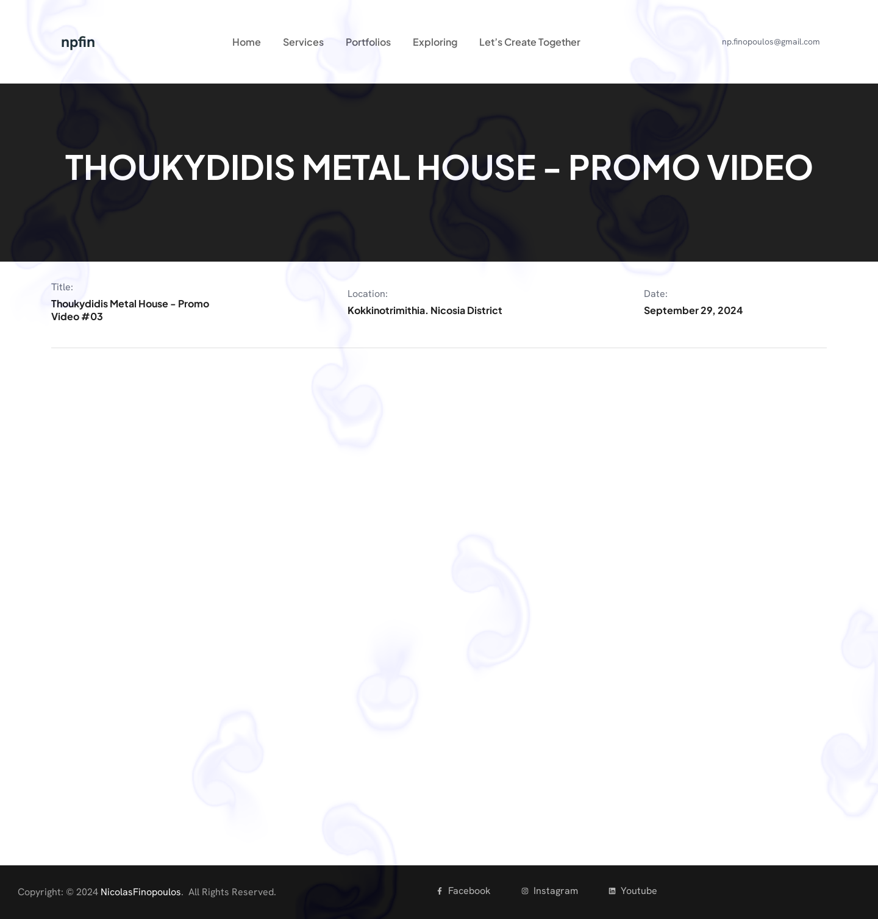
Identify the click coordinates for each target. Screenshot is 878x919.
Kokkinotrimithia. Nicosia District (425, 310)
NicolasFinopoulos (141, 891)
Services (303, 41)
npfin (78, 42)
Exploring (435, 41)
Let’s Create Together (529, 41)
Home (246, 41)
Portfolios (368, 41)
